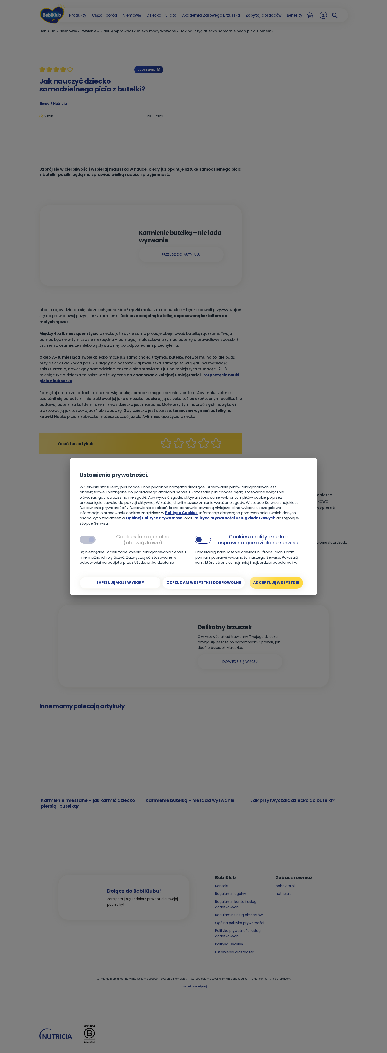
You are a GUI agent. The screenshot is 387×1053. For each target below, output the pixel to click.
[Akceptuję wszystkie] (276, 582)
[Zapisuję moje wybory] (120, 583)
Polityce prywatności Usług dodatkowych (234, 518)
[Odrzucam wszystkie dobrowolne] (203, 582)
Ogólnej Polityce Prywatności (154, 518)
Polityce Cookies (181, 512)
